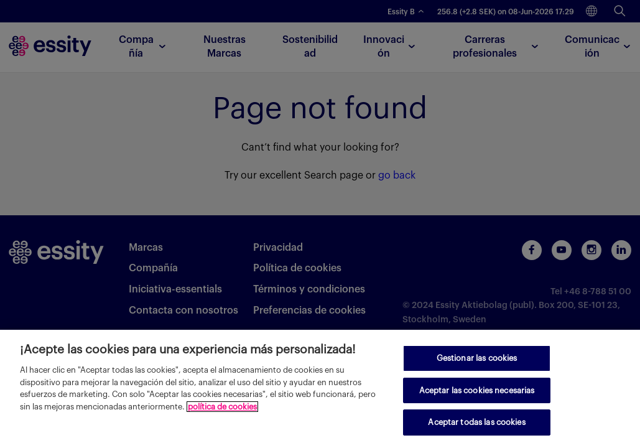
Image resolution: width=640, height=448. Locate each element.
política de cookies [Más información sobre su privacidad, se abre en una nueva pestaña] (222, 407)
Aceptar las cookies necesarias (477, 390)
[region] (320, 389)
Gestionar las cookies (477, 358)
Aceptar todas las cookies (476, 422)
